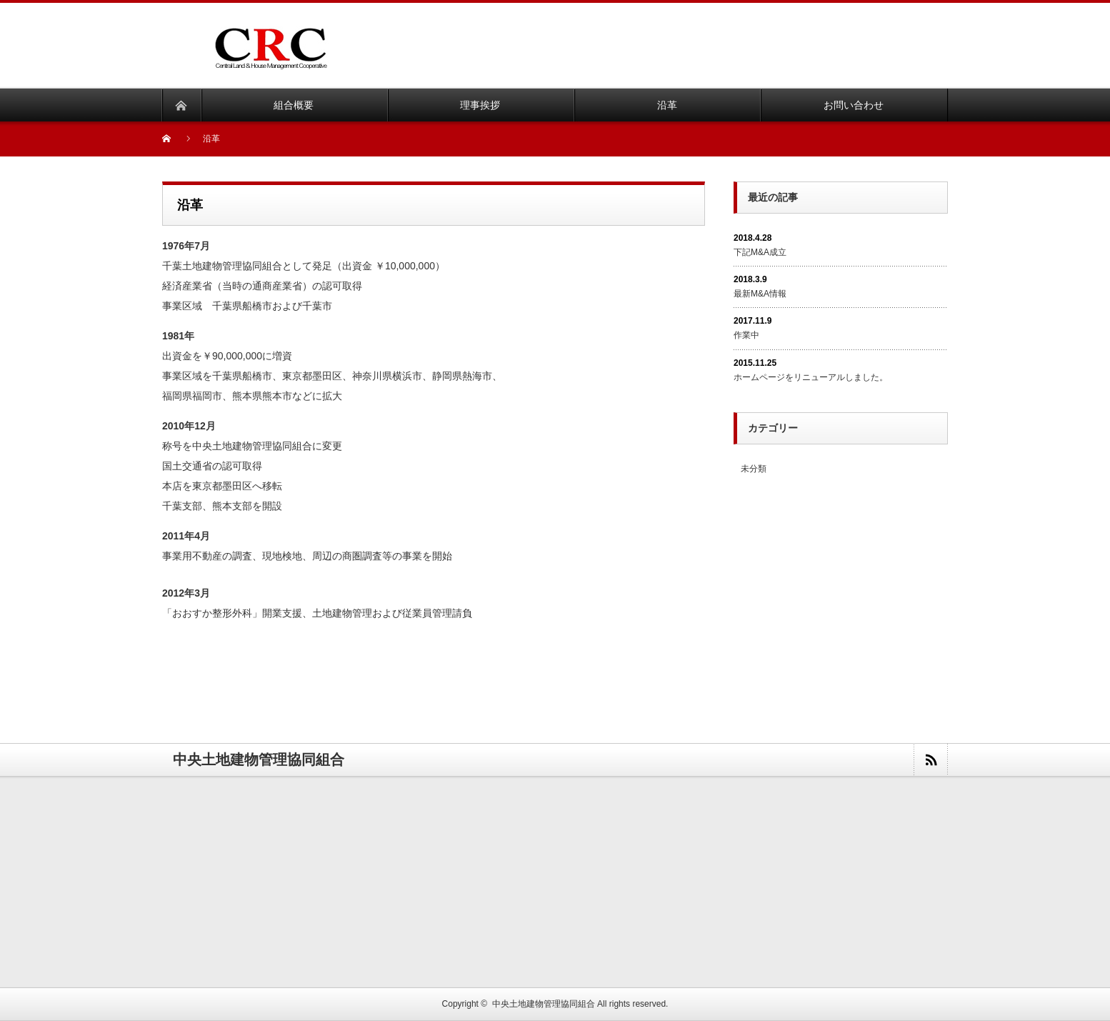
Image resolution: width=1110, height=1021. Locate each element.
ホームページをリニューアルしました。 (811, 377)
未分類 (753, 469)
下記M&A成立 (760, 252)
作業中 (746, 335)
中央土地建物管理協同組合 (543, 1004)
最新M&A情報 (760, 294)
